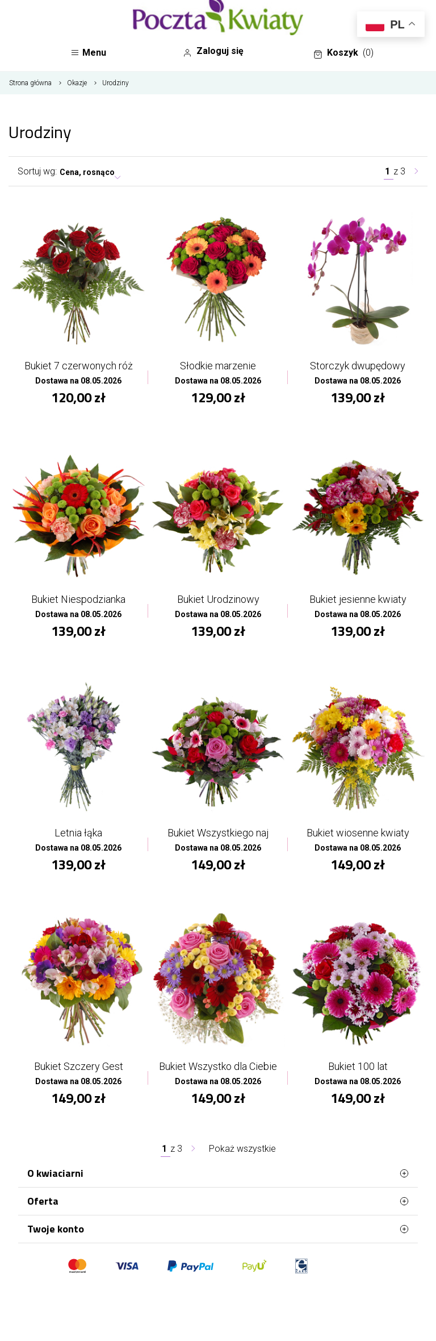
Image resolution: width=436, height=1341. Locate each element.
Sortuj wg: (37, 171)
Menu (88, 52)
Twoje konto (218, 1229)
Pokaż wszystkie (242, 1148)
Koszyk (343, 52)
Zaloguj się (213, 51)
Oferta (218, 1201)
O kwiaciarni (218, 1173)
